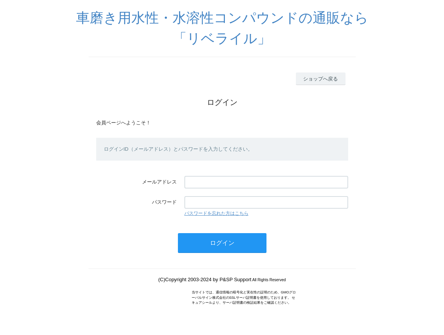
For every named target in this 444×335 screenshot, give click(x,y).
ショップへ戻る (320, 79)
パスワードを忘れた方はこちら (216, 213)
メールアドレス (159, 182)
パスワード (164, 202)
